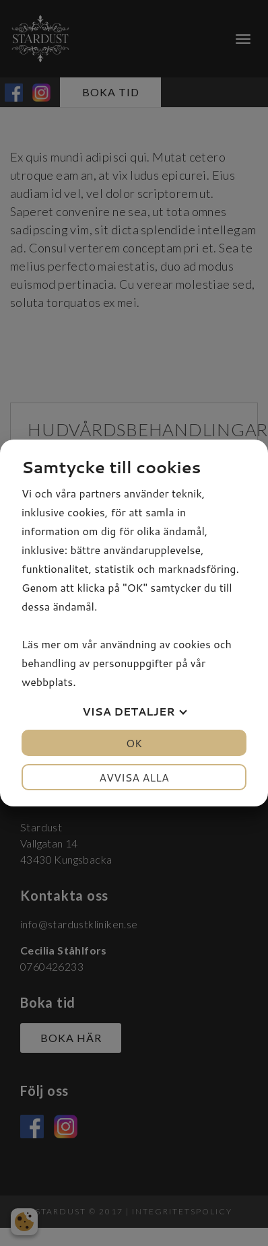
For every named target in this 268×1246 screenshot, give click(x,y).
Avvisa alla (134, 777)
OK (134, 743)
